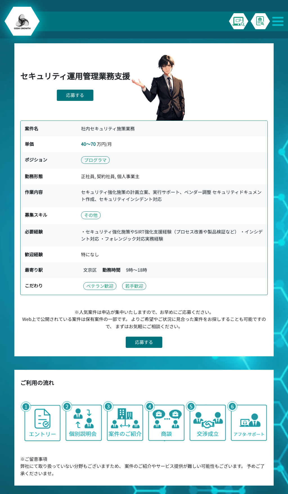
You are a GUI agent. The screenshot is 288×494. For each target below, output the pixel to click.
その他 (91, 215)
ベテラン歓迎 (99, 285)
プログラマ (95, 160)
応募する (75, 95)
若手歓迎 (134, 285)
